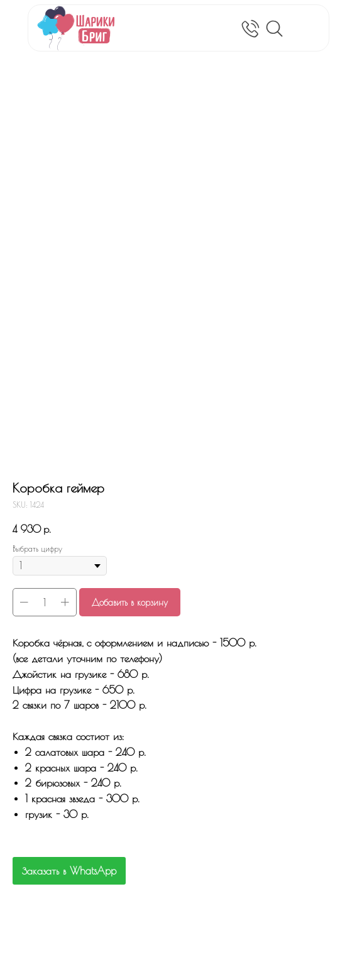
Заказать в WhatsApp (69, 870)
